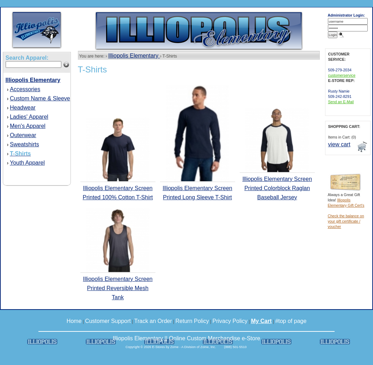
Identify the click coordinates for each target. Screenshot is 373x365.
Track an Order (153, 321)
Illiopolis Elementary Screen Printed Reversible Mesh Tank (117, 288)
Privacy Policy (230, 321)
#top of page (290, 321)
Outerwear (23, 135)
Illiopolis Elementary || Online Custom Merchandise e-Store (186, 338)
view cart (339, 144)
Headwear (23, 108)
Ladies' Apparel (29, 117)
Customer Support (108, 321)
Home (74, 321)
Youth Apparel (27, 163)
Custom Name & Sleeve (40, 98)
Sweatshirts (24, 144)
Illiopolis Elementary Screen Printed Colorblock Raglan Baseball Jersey (277, 188)
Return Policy (192, 321)
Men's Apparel (27, 126)
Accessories (25, 89)
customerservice (342, 75)
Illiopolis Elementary (134, 56)
